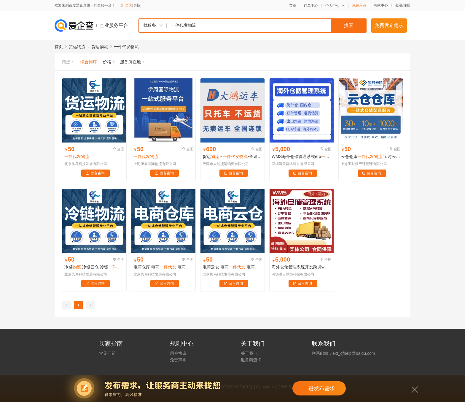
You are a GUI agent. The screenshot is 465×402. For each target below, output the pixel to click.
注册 (406, 5)
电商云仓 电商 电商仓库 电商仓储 (232, 267)
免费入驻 (359, 5)
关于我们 (249, 353)
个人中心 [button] (335, 6)
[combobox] (252, 25)
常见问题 (107, 353)
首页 (292, 5)
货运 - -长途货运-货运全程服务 (232, 156)
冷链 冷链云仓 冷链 (94, 267)
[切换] (136, 5)
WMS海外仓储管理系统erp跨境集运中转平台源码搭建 (302, 156)
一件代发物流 (126, 47)
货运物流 (77, 47)
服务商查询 (251, 359)
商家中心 (381, 5)
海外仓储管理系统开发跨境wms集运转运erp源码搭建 (302, 267)
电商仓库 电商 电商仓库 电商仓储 (163, 267)
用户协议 (178, 353)
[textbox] (267, 25)
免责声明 (178, 359)
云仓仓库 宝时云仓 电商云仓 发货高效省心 (371, 156)
